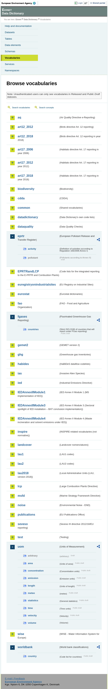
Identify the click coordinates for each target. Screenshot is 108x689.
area (30, 563)
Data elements (13, 45)
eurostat (23, 294)
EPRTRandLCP (28, 271)
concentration (36, 570)
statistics (33, 600)
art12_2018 (25, 136)
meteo (31, 593)
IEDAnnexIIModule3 (31, 405)
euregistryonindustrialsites (37, 284)
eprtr (21, 236)
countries (33, 329)
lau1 (21, 454)
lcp (20, 486)
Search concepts (46, 107)
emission (33, 578)
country (32, 656)
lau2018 (23, 473)
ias (20, 373)
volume (32, 622)
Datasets (10, 32)
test (20, 537)
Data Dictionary (30, 20)
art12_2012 (25, 126)
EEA (20, 3)
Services (9, 64)
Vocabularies (12, 57)
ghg (20, 354)
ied (20, 382)
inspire (22, 431)
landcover (25, 444)
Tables (8, 38)
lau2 (21, 463)
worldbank (25, 647)
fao (20, 303)
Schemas (10, 51)
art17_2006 (25, 149)
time (30, 608)
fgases (22, 316)
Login (80, 3)
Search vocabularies (21, 107)
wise (21, 634)
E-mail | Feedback (15, 678)
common (24, 207)
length (31, 585)
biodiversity (26, 188)
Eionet (18, 20)
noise (21, 505)
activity (32, 248)
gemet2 (23, 345)
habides (23, 364)
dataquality (25, 226)
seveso (23, 524)
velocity (32, 615)
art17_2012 (25, 162)
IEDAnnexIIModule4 (31, 418)
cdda (21, 198)
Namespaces (12, 70)
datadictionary (28, 217)
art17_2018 (25, 175)
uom (21, 546)
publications (26, 514)
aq (19, 117)
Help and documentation (18, 26)
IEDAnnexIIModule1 (31, 392)
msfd (21, 495)
